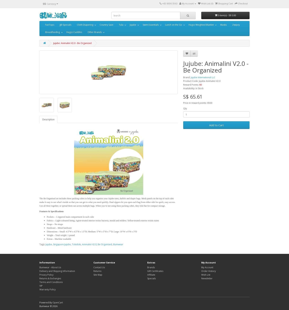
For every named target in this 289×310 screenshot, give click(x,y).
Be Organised (105, 244)
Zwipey (236, 24)
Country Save (106, 24)
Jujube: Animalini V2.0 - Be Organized (72, 43)
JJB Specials (65, 24)
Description (48, 119)
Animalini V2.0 (89, 244)
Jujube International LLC (203, 77)
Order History (208, 271)
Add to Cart (216, 125)
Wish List (205, 274)
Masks (223, 24)
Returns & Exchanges (50, 278)
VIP (41, 285)
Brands (151, 267)
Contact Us (99, 267)
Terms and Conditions (51, 282)
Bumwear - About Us (50, 267)
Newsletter (207, 278)
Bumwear (118, 244)
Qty (185, 108)
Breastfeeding (52, 32)
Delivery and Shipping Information (57, 271)
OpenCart (58, 302)
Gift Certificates (155, 271)
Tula (121, 24)
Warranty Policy (47, 289)
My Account (207, 267)
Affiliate (151, 274)
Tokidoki (76, 244)
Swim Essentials (151, 24)
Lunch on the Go (173, 24)
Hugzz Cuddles (74, 32)
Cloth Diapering (85, 24)
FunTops (49, 24)
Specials (151, 278)
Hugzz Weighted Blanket (201, 24)
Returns (97, 271)
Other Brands (95, 32)
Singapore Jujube (62, 244)
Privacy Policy (46, 274)
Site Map (97, 274)
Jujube (133, 24)
